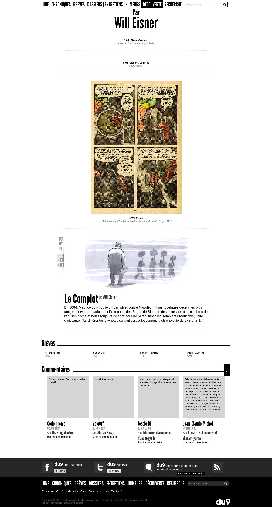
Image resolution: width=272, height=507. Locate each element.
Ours (83, 491)
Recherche (173, 4)
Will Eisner (132, 40)
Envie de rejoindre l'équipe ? (105, 491)
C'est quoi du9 (50, 491)
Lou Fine (144, 63)
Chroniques (61, 4)
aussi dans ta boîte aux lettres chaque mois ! (180, 469)
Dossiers (94, 4)
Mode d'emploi (69, 491)
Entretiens (114, 4)
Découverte (152, 4)
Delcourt (143, 40)
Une (46, 4)
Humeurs (132, 4)
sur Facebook (68, 464)
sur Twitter (118, 464)
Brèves (79, 4)
